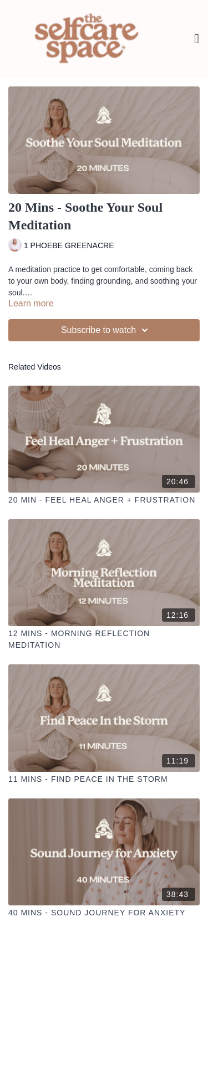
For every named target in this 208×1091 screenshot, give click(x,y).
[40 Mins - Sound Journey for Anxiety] (104, 913)
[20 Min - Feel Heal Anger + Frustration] (104, 500)
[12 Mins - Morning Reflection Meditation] (104, 639)
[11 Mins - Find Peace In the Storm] (104, 779)
